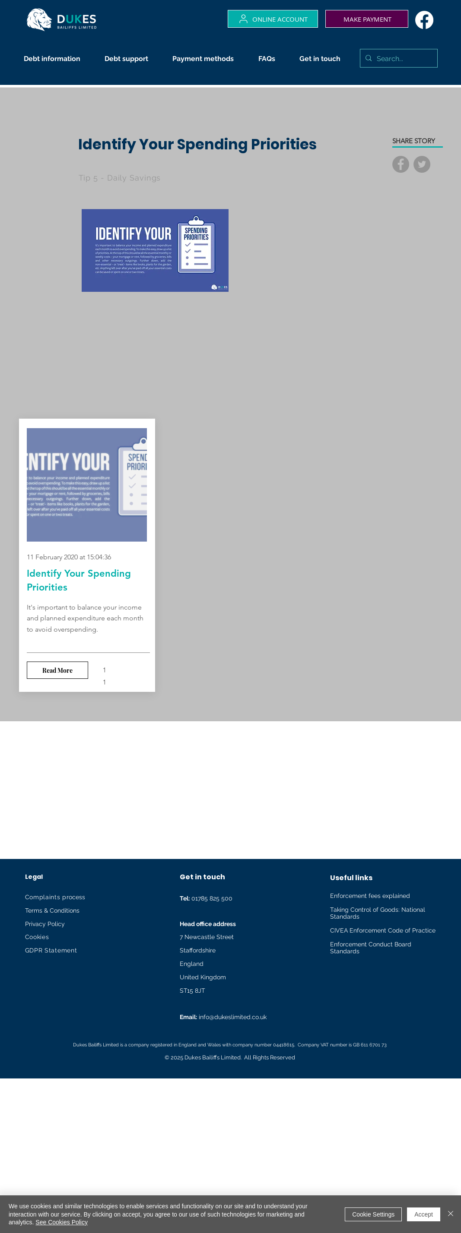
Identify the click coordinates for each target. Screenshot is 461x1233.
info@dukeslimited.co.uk (233, 1017)
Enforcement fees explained (370, 895)
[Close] (450, 1214)
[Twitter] (421, 164)
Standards (344, 916)
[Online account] (273, 19)
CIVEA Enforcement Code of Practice (383, 930)
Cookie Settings (373, 1214)
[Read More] (57, 670)
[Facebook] (424, 20)
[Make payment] (366, 19)
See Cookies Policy (61, 1222)
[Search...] (398, 59)
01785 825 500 (206, 898)
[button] (55, 59)
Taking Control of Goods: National (377, 909)
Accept (423, 1214)
